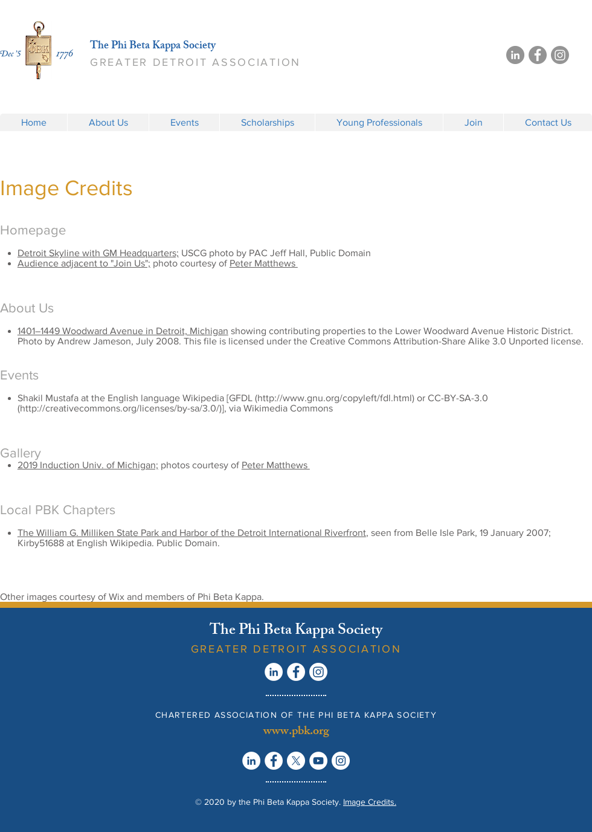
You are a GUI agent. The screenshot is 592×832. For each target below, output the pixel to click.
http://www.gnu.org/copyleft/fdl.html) (335, 398)
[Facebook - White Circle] (296, 672)
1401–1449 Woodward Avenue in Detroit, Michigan (123, 331)
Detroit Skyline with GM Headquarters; (98, 253)
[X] (296, 761)
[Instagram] (560, 55)
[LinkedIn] (515, 55)
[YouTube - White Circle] (318, 761)
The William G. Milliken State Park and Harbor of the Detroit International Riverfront (192, 532)
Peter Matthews (264, 263)
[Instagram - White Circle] (341, 761)
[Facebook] (538, 55)
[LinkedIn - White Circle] (274, 672)
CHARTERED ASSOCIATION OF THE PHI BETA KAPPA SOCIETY (296, 715)
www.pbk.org (296, 732)
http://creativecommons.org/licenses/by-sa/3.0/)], (123, 408)
